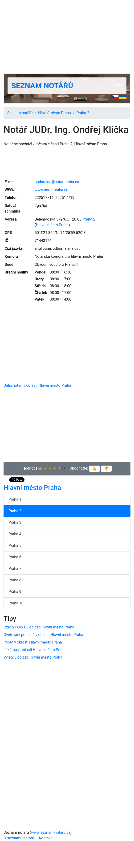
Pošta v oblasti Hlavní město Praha (33, 642)
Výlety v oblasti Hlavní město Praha (33, 657)
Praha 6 (14, 557)
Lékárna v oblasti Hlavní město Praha (34, 650)
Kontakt (45, 838)
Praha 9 (14, 591)
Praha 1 (14, 499)
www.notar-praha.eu (51, 190)
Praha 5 (14, 545)
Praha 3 (14, 522)
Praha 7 (14, 568)
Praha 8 (14, 580)
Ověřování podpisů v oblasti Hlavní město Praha (43, 634)
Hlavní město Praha (54, 113)
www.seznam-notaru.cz (50, 832)
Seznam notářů (42, 85)
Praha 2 (82, 113)
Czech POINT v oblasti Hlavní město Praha (39, 627)
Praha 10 (15, 603)
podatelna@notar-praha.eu (57, 182)
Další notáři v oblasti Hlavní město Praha (37, 385)
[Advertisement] (67, 37)
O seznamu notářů (19, 838)
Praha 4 (14, 534)
